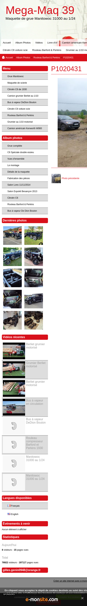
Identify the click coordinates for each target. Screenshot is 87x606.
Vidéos (39, 42)
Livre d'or (52, 42)
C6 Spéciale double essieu (20, 152)
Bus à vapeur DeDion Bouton (21, 102)
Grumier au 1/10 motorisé (20, 122)
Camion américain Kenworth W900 (24, 128)
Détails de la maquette (18, 172)
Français (13, 506)
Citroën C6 (12, 198)
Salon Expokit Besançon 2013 (22, 191)
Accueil (7, 42)
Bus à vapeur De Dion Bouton (22, 211)
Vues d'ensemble (15, 159)
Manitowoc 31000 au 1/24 (35, 458)
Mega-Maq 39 (40, 10)
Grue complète (14, 146)
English (12, 514)
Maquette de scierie (17, 83)
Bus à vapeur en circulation (34, 402)
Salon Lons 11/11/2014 (18, 185)
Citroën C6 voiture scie (15, 50)
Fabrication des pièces (18, 178)
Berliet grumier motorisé (35, 346)
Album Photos (23, 42)
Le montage (13, 165)
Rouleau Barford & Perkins (46, 50)
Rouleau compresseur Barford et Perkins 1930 (34, 443)
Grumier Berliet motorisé (36, 364)
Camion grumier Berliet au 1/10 (22, 96)
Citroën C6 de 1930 (17, 89)
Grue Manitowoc (15, 76)
